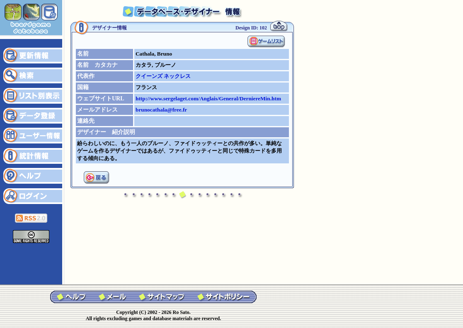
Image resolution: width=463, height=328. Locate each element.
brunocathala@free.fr (161, 110)
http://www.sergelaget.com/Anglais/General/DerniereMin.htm (208, 98)
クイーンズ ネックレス (163, 76)
